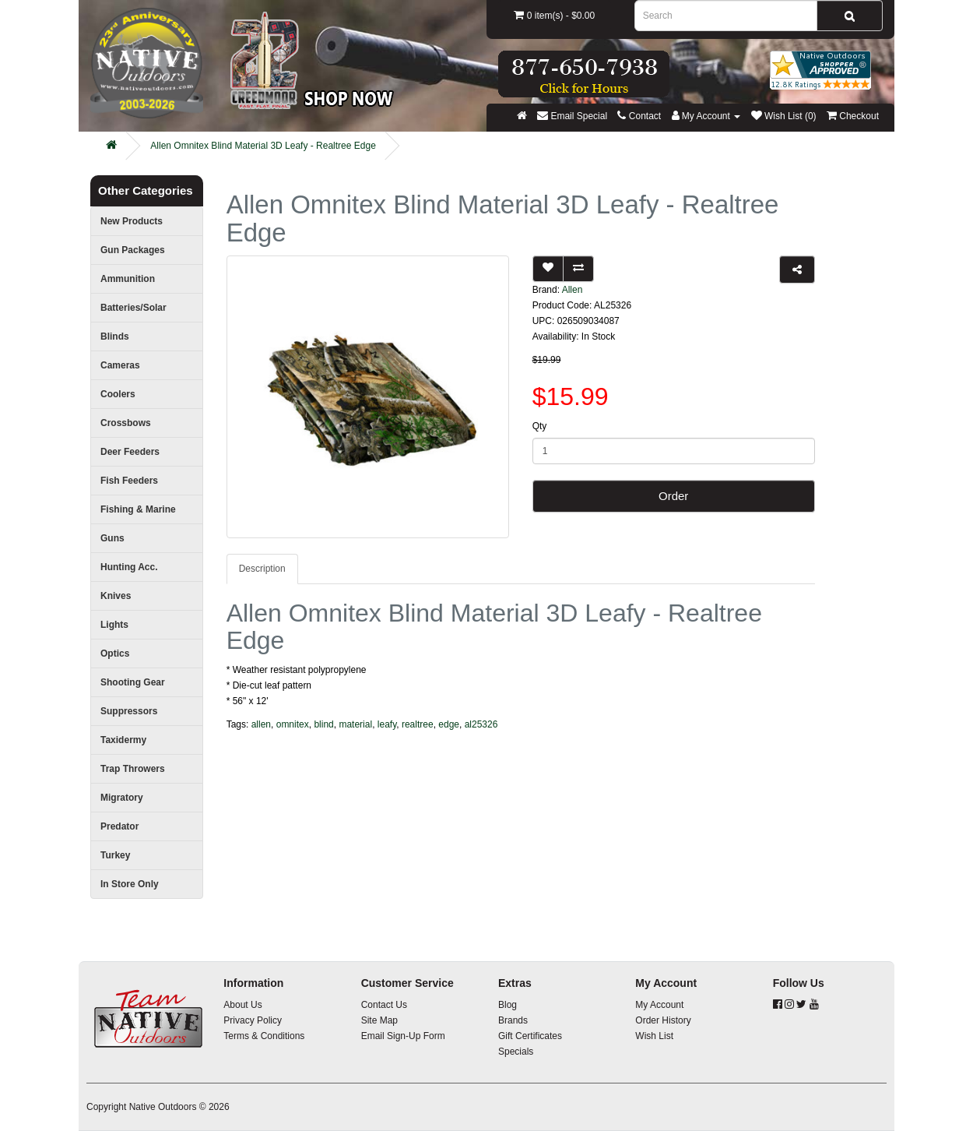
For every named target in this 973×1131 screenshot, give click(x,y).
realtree (418, 724)
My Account (659, 1004)
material (355, 724)
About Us (242, 1004)
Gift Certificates (530, 1036)
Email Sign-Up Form (403, 1036)
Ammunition (127, 278)
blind (323, 724)
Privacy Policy (252, 1020)
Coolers (117, 394)
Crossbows (125, 423)
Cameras (120, 365)
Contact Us (384, 1004)
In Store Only (129, 884)
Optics (114, 653)
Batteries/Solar (133, 307)
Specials (515, 1051)
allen (261, 724)
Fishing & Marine (138, 509)
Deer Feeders (130, 451)
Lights (114, 624)
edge (448, 724)
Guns (112, 538)
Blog (507, 1004)
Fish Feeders (129, 480)
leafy (387, 724)
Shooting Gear (132, 682)
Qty (539, 426)
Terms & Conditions (263, 1036)
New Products (131, 221)
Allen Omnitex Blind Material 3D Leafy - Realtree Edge (262, 145)
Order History (662, 1020)
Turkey (115, 855)
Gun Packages (132, 250)
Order (673, 495)
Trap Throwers (132, 768)
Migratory (121, 797)
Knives (115, 595)
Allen (572, 289)
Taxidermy (123, 740)
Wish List (654, 1036)
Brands (513, 1020)
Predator (119, 826)
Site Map (379, 1020)
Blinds (114, 336)
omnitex (292, 724)
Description (262, 568)
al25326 (481, 724)
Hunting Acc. (129, 567)
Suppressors (128, 711)
